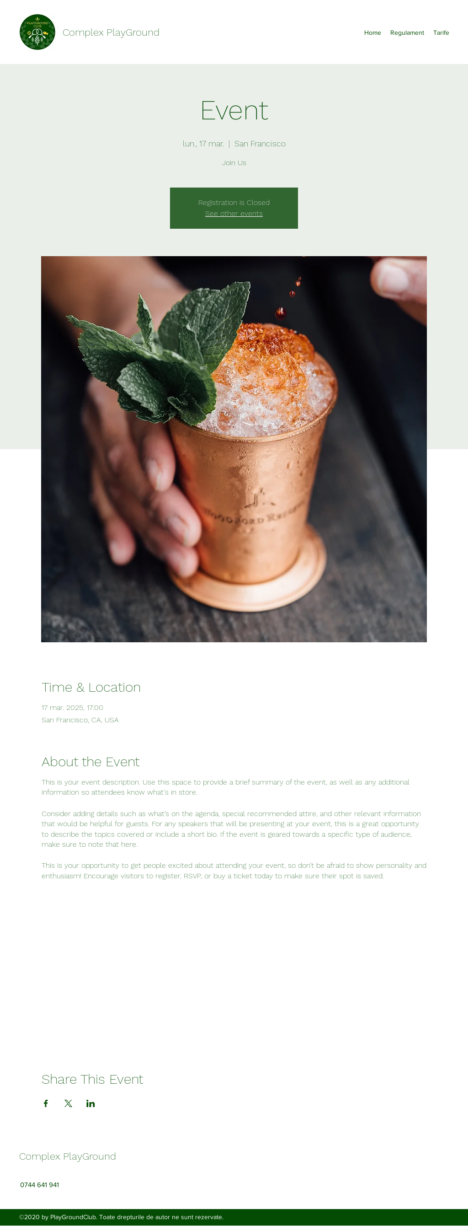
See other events (234, 213)
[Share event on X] (68, 1103)
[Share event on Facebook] (46, 1103)
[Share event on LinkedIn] (90, 1103)
